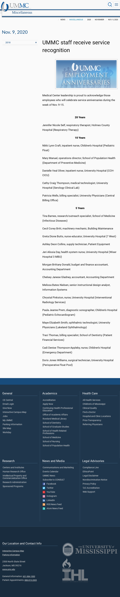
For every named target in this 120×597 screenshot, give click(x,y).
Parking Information (12, 421)
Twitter (48, 484)
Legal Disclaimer (90, 472)
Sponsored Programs (13, 483)
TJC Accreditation (91, 484)
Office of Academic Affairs (55, 411)
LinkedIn (49, 497)
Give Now (7, 404)
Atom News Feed (53, 505)
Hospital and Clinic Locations (97, 413)
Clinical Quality (90, 404)
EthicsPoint (88, 468)
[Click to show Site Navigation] (116, 4)
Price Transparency (92, 417)
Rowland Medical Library (55, 415)
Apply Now (48, 400)
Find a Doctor (89, 409)
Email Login (8, 400)
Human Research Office (14, 468)
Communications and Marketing (58, 464)
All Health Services (91, 396)
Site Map (7, 425)
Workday (7, 429)
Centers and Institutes (13, 464)
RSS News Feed (52, 501)
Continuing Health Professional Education (58, 406)
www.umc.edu (8, 566)
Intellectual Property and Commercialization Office (15, 473)
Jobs (5, 413)
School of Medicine (52, 434)
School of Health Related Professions (54, 428)
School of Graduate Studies (56, 423)
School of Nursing (51, 438)
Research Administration (15, 479)
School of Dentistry (52, 419)
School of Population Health (56, 442)
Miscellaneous (51, 5)
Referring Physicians (92, 421)
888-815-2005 (31, 577)
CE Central (8, 396)
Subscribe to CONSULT (54, 476)
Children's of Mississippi (94, 400)
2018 (7, 39)
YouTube (49, 488)
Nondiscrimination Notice (95, 476)
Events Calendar (50, 468)
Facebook (49, 480)
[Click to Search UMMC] (110, 4)
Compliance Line (91, 464)
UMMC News (49, 472)
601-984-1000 (29, 573)
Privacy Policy (89, 480)
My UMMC (8, 417)
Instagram (50, 492)
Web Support (89, 488)
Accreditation (49, 396)
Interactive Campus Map (14, 409)
